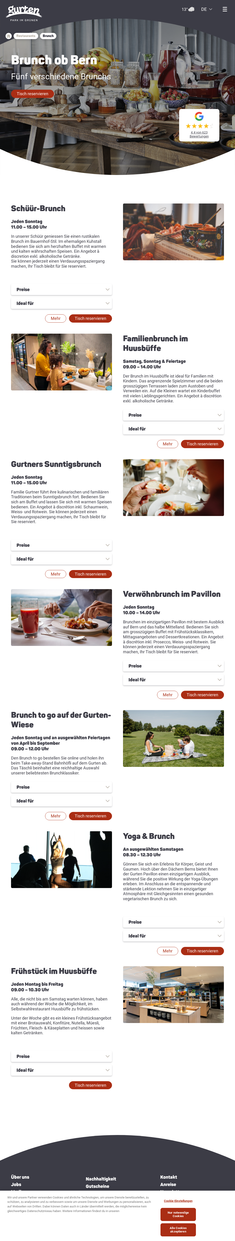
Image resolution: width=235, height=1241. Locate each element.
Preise (23, 289)
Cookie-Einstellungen (178, 1201)
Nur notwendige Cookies (178, 1214)
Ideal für (25, 303)
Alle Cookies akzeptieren (178, 1229)
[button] (32, 94)
